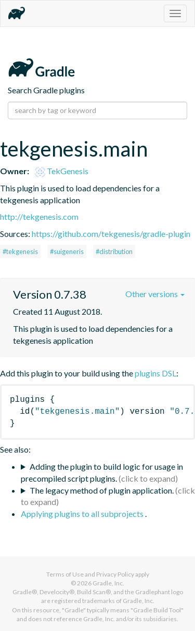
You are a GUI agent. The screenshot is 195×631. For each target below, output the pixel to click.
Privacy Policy (115, 574)
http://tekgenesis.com (39, 216)
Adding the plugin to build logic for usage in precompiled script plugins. (102, 472)
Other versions (155, 294)
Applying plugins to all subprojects (83, 513)
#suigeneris (67, 251)
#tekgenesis (20, 251)
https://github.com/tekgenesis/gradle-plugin (111, 234)
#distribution (114, 251)
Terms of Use (65, 574)
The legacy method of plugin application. (102, 490)
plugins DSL (155, 373)
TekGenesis (61, 171)
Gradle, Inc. (108, 583)
